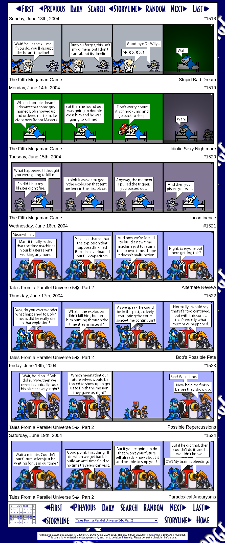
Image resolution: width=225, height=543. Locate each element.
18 (27, 516)
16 (21, 516)
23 (21, 519)
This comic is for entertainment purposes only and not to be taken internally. (90, 537)
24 (24, 519)
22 (17, 519)
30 (11, 509)
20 (11, 519)
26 (31, 519)
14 (14, 516)
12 (31, 512)
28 (14, 522)
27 (11, 522)
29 (17, 522)
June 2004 (22, 506)
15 (17, 516)
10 (24, 512)
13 (11, 516)
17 (24, 516)
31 (14, 509)
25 (27, 519)
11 (27, 512)
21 (14, 519)
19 (31, 516)
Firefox (151, 534)
